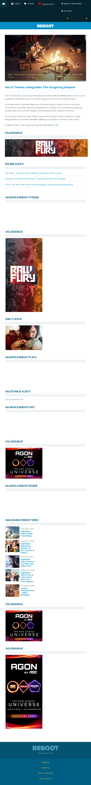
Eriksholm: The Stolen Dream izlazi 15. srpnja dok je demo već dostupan (35, 178)
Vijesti (17, 3)
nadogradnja (32, 74)
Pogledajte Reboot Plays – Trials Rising (27, 533)
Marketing (46, 768)
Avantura (23, 74)
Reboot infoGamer (45, 773)
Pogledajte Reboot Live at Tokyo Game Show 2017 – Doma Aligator (27, 577)
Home (3, 3)
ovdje (56, 125)
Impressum (45, 762)
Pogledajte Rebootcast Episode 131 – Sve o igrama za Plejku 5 (28, 548)
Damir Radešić (64, 74)
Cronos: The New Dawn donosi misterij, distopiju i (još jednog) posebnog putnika (39, 184)
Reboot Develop (45, 779)
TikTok (79, 18)
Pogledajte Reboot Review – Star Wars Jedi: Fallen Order (28, 562)
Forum (31, 3)
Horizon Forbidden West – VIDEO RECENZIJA (28, 591)
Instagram (73, 18)
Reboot (45, 25)
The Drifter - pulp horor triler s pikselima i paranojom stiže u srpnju (33, 173)
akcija (16, 74)
